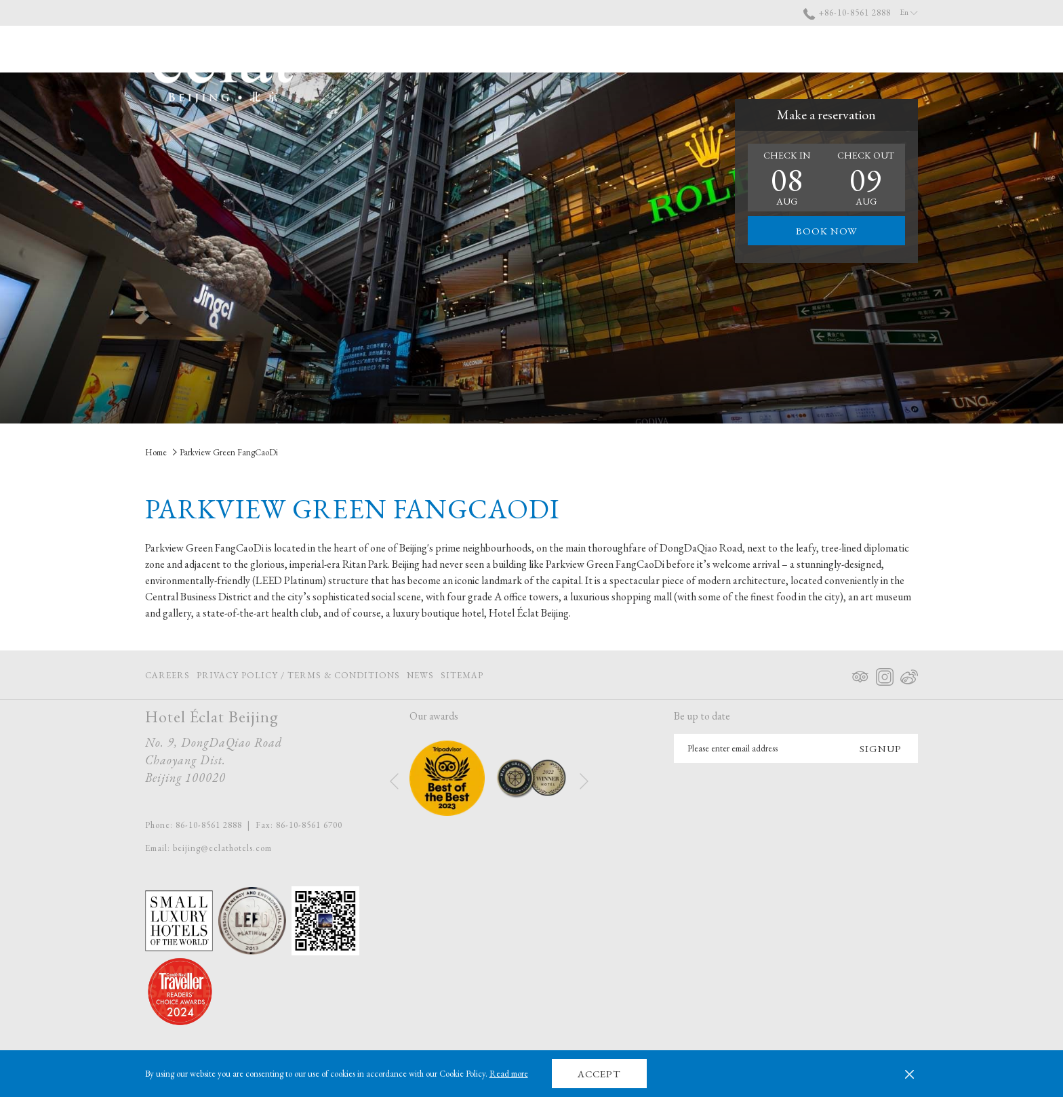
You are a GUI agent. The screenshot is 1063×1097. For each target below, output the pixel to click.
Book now (827, 230)
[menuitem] (603, 49)
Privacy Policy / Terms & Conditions (298, 675)
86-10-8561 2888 (209, 825)
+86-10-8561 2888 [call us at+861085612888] (847, 12)
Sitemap (462, 675)
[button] (787, 177)
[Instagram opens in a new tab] (885, 674)
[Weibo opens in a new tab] (909, 674)
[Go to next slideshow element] (584, 780)
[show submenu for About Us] (696, 49)
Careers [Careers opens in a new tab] (167, 677)
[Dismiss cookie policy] (909, 1074)
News (420, 675)
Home (156, 452)
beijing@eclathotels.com (222, 848)
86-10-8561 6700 (309, 825)
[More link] (902, 49)
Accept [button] (599, 1073)
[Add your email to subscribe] (758, 748)
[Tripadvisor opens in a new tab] (860, 674)
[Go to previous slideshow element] (394, 780)
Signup (881, 748)
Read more (508, 1073)
